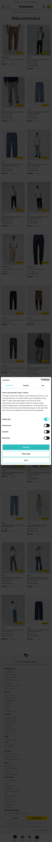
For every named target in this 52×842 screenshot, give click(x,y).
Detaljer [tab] (26, 385)
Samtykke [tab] (9, 385)
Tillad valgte (26, 454)
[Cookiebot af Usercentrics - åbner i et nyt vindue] (41, 380)
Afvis (26, 460)
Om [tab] (43, 385)
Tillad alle (26, 447)
